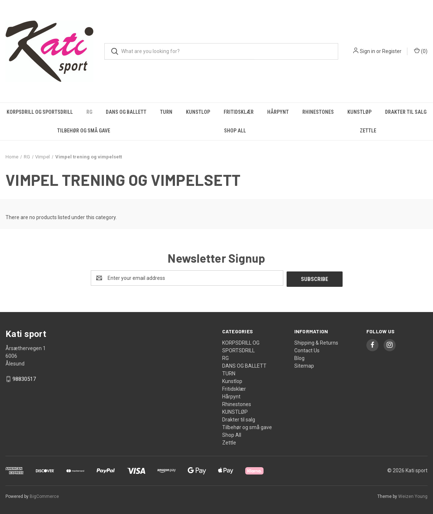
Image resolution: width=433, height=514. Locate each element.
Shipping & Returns (316, 342)
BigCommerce (44, 495)
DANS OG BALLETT (126, 112)
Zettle (368, 131)
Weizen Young (413, 495)
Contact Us (307, 349)
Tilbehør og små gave (83, 131)
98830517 (24, 378)
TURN (166, 112)
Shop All (235, 131)
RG (89, 112)
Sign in (367, 51)
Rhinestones (318, 112)
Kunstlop (198, 112)
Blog (299, 357)
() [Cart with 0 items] (421, 51)
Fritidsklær (239, 112)
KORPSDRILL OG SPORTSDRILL (40, 112)
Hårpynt (278, 112)
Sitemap (304, 365)
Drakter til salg (238, 418)
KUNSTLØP (359, 112)
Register (392, 51)
